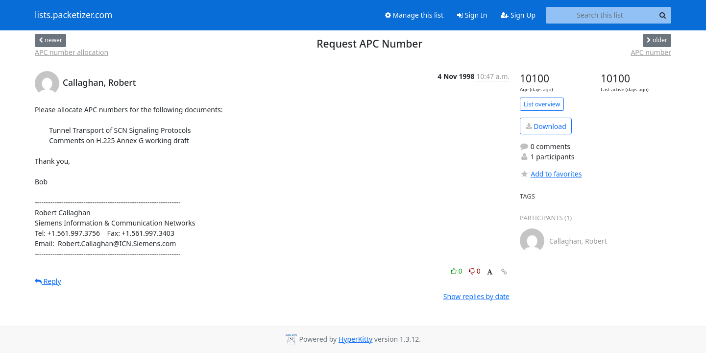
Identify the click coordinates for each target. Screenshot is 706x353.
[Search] (662, 15)
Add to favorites (551, 173)
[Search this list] (600, 15)
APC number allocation (71, 52)
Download (546, 126)
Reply (48, 281)
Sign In (472, 15)
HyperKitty (355, 339)
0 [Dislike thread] (475, 271)
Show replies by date (476, 296)
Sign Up (518, 15)
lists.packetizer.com (73, 15)
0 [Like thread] (457, 271)
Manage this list (414, 15)
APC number (651, 52)
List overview (542, 104)
